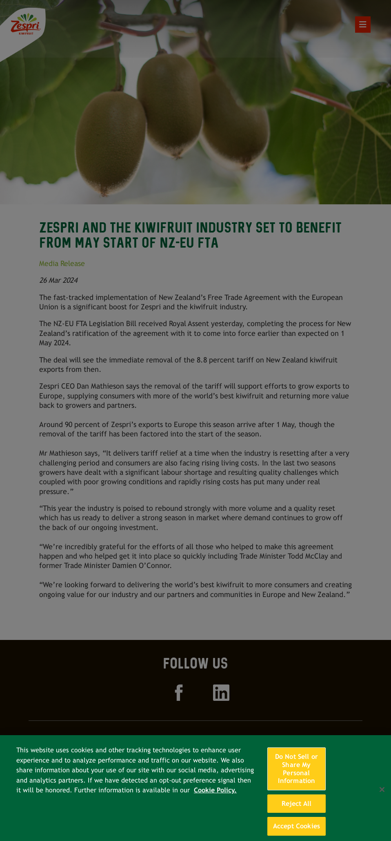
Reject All (297, 810)
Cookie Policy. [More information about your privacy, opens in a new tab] (215, 797)
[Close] (382, 797)
